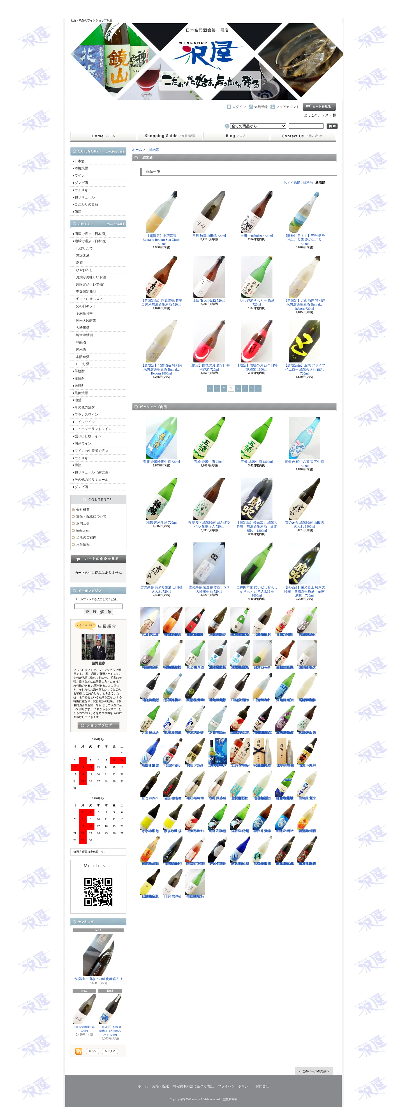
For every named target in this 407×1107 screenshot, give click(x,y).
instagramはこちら (98, 725)
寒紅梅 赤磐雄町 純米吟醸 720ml (217, 785)
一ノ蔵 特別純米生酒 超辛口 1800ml (217, 818)
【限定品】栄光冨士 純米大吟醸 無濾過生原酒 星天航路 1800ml (240, 654)
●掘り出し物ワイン (87, 436)
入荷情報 (83, 544)
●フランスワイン (85, 415)
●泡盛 (77, 400)
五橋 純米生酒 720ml (209, 440)
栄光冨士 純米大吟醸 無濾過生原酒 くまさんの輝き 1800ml (285, 851)
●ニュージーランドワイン (92, 429)
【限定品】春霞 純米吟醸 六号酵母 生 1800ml (172, 621)
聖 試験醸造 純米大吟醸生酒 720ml (195, 720)
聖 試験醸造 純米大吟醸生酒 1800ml (172, 720)
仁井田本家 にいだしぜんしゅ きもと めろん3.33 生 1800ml (257, 569)
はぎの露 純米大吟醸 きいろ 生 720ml (172, 818)
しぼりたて (83, 248)
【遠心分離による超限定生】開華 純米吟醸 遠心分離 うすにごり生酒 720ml (285, 785)
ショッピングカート (319, 107)
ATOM (110, 1051)
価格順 (308, 182)
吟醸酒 (79, 342)
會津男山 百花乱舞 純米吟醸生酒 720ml (150, 851)
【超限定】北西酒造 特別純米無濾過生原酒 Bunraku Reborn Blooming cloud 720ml (307, 687)
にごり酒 (81, 364)
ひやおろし (83, 270)
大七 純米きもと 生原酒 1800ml (150, 720)
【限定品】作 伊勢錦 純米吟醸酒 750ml (172, 851)
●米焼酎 (79, 386)
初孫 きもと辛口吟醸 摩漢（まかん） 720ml (172, 785)
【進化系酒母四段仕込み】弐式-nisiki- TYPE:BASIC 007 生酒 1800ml (262, 720)
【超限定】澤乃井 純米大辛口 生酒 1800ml (285, 687)
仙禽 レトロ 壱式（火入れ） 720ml (307, 752)
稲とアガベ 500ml (150, 785)
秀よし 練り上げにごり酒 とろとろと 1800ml (150, 621)
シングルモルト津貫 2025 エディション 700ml (240, 752)
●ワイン (79, 175)
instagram (236, 136)
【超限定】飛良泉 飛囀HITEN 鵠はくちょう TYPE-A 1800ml (150, 687)
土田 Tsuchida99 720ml (256, 214)
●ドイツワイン (84, 422)
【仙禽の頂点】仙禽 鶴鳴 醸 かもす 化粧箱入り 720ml (262, 752)
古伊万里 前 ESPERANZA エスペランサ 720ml (240, 720)
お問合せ (303, 136)
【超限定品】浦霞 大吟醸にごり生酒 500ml (307, 654)
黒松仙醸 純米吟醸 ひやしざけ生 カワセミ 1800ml (262, 851)
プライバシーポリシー (234, 1086)
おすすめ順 (292, 182)
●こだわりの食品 (85, 204)
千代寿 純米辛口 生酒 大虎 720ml (285, 818)
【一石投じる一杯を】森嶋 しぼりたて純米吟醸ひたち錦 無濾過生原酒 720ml (195, 621)
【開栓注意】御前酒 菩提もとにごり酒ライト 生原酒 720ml (240, 785)
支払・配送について (170, 136)
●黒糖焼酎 (80, 393)
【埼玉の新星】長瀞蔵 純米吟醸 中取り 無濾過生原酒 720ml (195, 687)
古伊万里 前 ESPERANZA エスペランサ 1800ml (195, 818)
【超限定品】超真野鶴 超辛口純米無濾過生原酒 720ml (161, 281)
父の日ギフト (84, 306)
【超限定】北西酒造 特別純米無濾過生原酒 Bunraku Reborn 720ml (304, 283)
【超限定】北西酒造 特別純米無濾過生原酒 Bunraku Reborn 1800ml (161, 347)
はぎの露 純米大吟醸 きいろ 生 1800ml (150, 818)
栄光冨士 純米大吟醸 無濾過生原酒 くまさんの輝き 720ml (307, 851)
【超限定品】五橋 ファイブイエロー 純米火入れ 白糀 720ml (304, 347)
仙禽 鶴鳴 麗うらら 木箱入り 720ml (285, 752)
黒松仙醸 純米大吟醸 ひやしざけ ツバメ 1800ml (240, 851)
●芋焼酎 (79, 371)
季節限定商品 (84, 291)
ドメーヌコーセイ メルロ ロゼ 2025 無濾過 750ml (195, 851)
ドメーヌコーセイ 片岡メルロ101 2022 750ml (217, 851)
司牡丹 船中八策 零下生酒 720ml (304, 442)
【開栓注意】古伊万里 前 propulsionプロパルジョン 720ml (217, 621)
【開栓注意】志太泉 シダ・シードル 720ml (217, 720)
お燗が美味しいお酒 (89, 277)
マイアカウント (288, 107)
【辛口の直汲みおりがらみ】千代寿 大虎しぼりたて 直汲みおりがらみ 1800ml (285, 720)
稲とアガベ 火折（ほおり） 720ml (195, 752)
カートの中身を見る (98, 558)
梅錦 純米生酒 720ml (161, 501)
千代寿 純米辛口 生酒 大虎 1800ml (262, 818)
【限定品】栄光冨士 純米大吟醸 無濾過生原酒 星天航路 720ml (218, 654)
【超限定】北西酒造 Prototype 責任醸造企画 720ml (150, 883)
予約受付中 (83, 313)
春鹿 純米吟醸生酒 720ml (161, 440)
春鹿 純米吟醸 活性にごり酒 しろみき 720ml (285, 621)
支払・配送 (160, 1086)
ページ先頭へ (314, 1071)
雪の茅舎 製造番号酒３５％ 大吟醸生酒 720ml (209, 567)
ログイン (239, 107)
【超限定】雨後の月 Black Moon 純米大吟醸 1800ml (307, 621)
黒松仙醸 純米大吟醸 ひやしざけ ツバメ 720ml (150, 752)
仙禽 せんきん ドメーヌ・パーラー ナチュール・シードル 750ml (262, 654)
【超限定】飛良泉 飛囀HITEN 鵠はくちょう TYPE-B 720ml (240, 687)
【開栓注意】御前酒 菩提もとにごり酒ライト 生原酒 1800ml (262, 785)
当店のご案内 (86, 537)
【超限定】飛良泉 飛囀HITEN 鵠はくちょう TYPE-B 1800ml (217, 687)
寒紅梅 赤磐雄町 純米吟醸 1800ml (195, 785)
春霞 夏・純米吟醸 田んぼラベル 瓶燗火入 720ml (209, 503)
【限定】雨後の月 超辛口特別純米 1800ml (257, 345)
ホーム (103, 136)
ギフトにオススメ (88, 299)
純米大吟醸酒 (84, 321)
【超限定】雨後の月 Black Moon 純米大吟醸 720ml (150, 654)
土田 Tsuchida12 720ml (209, 279)
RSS (92, 1051)
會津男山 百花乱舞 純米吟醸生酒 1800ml (307, 818)
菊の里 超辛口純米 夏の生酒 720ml (307, 785)
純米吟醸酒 (83, 335)
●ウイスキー (82, 190)
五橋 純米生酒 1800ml (257, 440)
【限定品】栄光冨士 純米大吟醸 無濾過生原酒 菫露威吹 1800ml (257, 505)
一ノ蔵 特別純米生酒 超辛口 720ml (240, 818)
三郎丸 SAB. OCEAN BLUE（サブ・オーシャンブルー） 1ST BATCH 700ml (217, 752)
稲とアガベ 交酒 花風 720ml (172, 752)
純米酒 (79, 350)
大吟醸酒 (81, 328)
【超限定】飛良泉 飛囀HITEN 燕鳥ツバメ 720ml (110, 1015)
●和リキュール (84, 197)
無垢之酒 (81, 255)
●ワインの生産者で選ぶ (90, 451)
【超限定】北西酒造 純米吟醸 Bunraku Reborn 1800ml (262, 621)
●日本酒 (79, 161)
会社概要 (83, 510)
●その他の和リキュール (90, 480)
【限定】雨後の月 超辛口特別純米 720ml (209, 345)
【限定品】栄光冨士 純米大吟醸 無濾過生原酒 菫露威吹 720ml (304, 569)
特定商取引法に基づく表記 (193, 1086)
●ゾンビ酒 (80, 183)
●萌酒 (77, 212)
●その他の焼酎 (84, 407)
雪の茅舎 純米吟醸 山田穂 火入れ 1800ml (304, 503)
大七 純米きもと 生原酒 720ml (256, 281)
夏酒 (78, 263)
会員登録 (261, 107)
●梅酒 (77, 465)
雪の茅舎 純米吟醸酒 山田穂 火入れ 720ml (161, 567)
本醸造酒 (81, 357)
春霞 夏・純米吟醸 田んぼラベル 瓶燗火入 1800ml (307, 720)
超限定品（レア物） (89, 284)
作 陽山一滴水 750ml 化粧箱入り (98, 957)
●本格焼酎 (80, 168)
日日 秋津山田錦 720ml (84, 1013)
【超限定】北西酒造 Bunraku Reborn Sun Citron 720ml (162, 218)
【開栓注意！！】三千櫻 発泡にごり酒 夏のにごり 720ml (304, 218)
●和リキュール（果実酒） (92, 472)
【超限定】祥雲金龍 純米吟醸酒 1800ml (195, 883)
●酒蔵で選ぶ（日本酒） (90, 234)
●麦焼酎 (79, 378)
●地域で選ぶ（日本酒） (90, 241)
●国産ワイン (82, 443)
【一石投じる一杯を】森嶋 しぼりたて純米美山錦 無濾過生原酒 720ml (240, 621)
